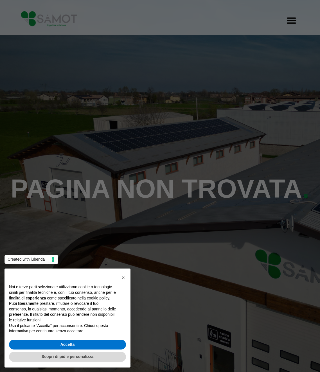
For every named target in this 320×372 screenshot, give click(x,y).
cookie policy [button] (98, 298)
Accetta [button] (67, 344)
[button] (123, 277)
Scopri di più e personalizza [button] (67, 356)
